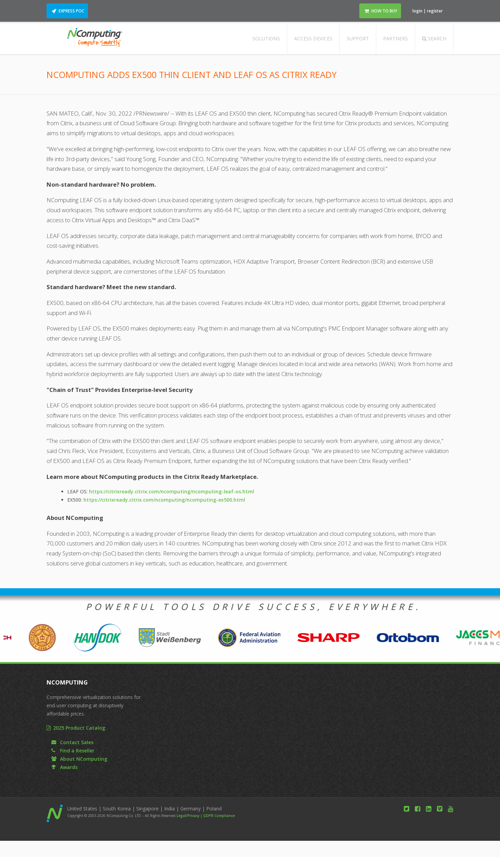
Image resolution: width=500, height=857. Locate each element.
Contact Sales (76, 742)
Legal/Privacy (188, 815)
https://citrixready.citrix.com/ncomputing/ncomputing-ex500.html (164, 499)
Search (434, 38)
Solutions (266, 38)
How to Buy (384, 11)
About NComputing (83, 759)
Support (358, 38)
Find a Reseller (77, 750)
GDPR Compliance (219, 815)
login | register (427, 11)
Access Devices (313, 38)
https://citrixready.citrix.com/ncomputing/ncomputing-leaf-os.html (171, 491)
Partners (395, 38)
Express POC (71, 11)
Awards (69, 767)
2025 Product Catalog (79, 728)
